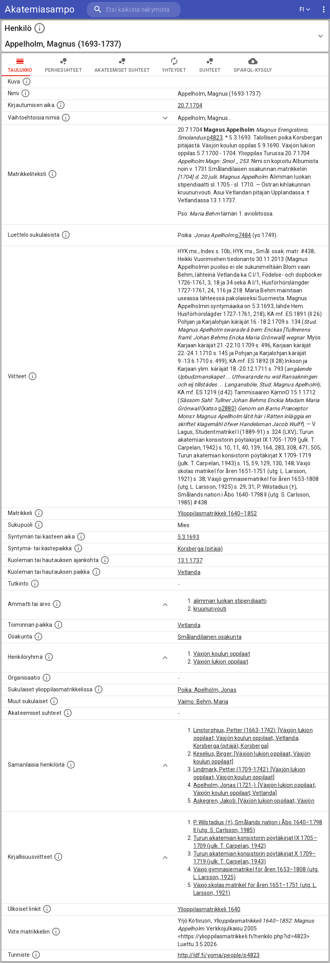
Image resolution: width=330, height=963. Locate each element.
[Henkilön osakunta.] (38, 636)
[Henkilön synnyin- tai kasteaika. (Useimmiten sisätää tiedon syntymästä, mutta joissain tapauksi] (81, 536)
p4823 (215, 137)
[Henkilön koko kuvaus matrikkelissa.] (52, 174)
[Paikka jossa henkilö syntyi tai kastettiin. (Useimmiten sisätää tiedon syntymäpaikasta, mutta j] (78, 548)
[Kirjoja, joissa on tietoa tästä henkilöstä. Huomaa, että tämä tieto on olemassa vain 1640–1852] (58, 857)
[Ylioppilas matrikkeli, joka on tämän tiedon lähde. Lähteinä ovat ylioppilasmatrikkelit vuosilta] (38, 513)
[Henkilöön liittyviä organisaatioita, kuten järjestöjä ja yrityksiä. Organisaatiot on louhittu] (46, 677)
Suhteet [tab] (209, 64)
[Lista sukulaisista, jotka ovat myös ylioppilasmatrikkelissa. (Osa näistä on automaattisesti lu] (98, 689)
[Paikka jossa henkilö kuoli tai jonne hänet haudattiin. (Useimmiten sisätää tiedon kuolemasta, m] (96, 572)
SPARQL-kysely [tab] (252, 64)
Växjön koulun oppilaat (221, 654)
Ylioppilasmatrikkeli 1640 (209, 909)
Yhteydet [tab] (174, 64)
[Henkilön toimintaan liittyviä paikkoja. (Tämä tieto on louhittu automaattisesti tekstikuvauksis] (58, 624)
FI (305, 9)
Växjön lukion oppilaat (220, 661)
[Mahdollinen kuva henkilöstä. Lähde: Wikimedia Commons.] (26, 81)
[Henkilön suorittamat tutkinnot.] (35, 583)
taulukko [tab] (20, 64)
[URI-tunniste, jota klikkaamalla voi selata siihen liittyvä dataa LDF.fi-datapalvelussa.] (36, 954)
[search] (133, 9)
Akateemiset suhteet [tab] (122, 64)
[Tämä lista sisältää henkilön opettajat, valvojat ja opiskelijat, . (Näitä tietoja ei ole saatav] (67, 713)
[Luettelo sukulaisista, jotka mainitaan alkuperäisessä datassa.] (66, 235)
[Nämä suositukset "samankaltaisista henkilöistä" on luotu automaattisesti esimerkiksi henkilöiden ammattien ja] (71, 764)
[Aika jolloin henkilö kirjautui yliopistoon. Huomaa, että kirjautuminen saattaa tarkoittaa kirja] (60, 105)
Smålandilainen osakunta (210, 637)
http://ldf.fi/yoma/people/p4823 (219, 955)
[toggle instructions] (39, 28)
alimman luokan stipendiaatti (230, 601)
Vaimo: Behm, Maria (203, 701)
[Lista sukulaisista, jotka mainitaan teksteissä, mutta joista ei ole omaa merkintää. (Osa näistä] (54, 701)
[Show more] (165, 118)
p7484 (243, 235)
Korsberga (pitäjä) (200, 549)
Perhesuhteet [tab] (63, 64)
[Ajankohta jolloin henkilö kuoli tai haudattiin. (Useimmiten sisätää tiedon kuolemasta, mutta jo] (105, 560)
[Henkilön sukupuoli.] (38, 525)
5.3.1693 (188, 537)
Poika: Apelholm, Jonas (207, 690)
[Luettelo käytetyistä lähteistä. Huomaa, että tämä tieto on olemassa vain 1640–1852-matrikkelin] (32, 376)
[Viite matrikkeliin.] (56, 931)
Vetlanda (189, 572)
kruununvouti (210, 609)
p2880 (226, 408)
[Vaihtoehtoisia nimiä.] (66, 117)
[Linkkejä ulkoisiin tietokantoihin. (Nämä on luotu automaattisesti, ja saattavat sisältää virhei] (47, 909)
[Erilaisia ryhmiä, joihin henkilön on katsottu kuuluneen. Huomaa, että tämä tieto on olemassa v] (49, 657)
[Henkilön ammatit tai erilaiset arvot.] (56, 604)
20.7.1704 (190, 105)
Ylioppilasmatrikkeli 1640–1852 (217, 513)
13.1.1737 (190, 560)
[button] (165, 36)
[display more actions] (323, 9)
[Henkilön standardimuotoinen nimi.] (25, 93)
